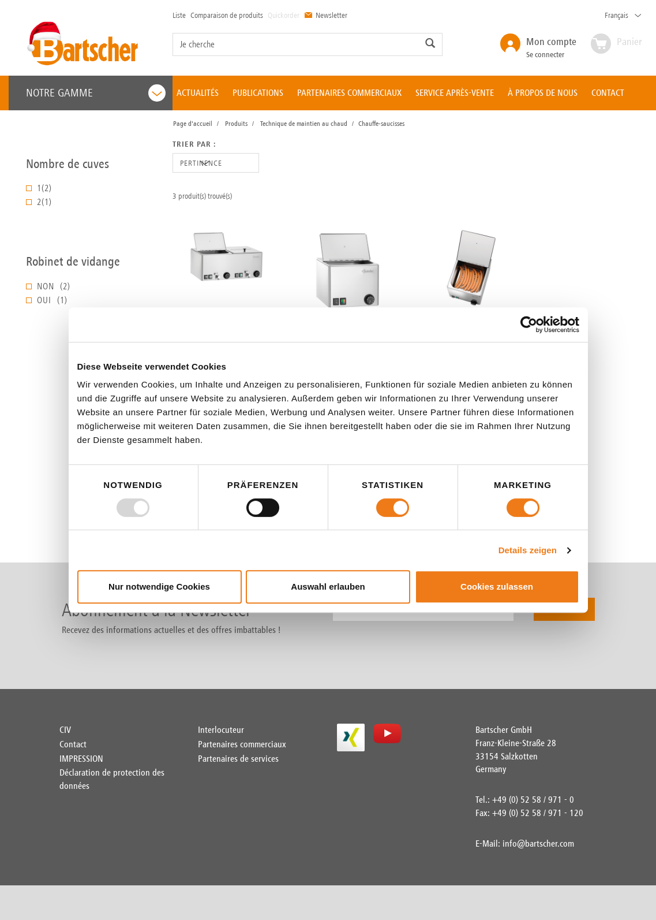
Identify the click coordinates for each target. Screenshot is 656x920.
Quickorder (283, 15)
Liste (179, 15)
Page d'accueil (192, 124)
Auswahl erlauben (328, 586)
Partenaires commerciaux (242, 744)
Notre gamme (96, 93)
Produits (236, 124)
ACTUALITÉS (198, 92)
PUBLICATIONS (258, 92)
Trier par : (194, 144)
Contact (73, 744)
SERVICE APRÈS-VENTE (454, 92)
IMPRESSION (81, 758)
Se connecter (551, 47)
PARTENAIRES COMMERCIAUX (349, 92)
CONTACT (607, 92)
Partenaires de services (238, 758)
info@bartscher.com (538, 843)
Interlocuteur (221, 729)
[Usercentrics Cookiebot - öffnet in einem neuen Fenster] (528, 324)
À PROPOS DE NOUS (543, 92)
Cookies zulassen (496, 586)
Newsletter (325, 15)
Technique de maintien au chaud (303, 124)
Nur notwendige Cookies (159, 586)
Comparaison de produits (226, 15)
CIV (65, 729)
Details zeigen (527, 550)
